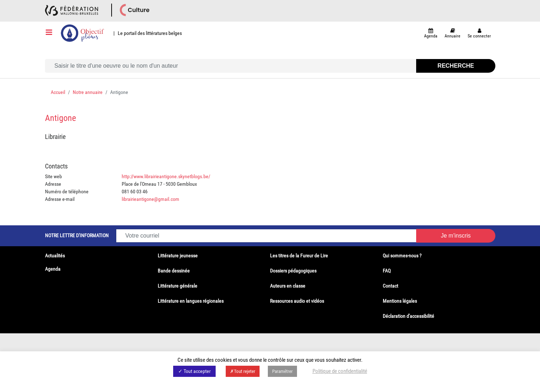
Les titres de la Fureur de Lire (299, 255)
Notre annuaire (88, 92)
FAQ (387, 271)
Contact (390, 286)
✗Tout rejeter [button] (242, 371)
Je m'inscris (456, 236)
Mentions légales (400, 301)
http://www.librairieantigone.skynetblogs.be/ (166, 176)
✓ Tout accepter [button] (194, 371)
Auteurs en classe (287, 286)
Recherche (455, 66)
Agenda (52, 269)
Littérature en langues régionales (191, 301)
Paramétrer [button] (282, 371)
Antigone (60, 118)
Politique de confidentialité (339, 371)
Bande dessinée (174, 271)
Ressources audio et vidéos (297, 301)
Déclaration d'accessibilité (408, 316)
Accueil (58, 92)
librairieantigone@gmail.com (150, 199)
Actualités (55, 255)
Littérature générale (177, 286)
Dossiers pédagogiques (293, 271)
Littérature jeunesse (178, 255)
